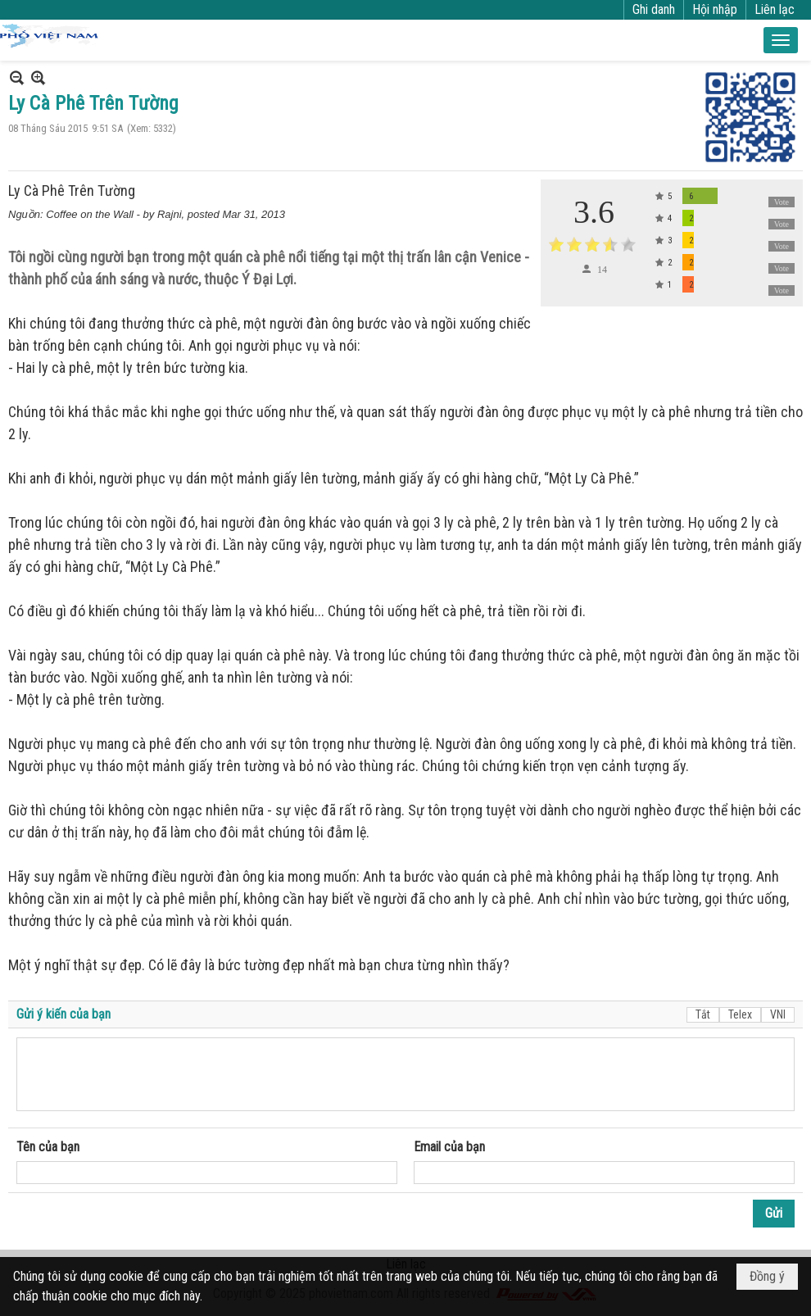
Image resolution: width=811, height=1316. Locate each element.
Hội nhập (714, 9)
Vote (781, 201)
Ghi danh (653, 9)
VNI (778, 1014)
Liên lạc (774, 9)
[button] (781, 40)
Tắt (702, 1014)
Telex (740, 1014)
